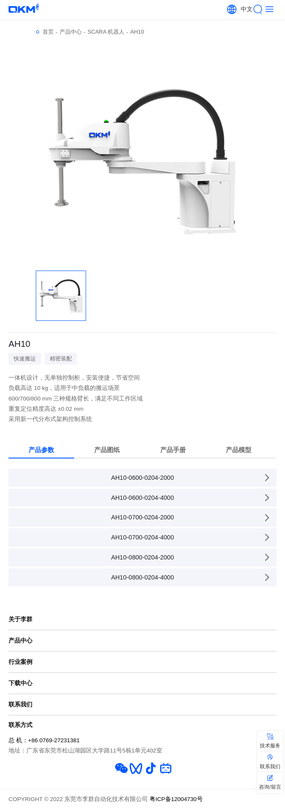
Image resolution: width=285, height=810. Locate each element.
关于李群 (20, 619)
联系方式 (20, 724)
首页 (50, 32)
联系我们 (20, 704)
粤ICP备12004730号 (176, 799)
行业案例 (20, 661)
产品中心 (73, 32)
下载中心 (20, 683)
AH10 (137, 32)
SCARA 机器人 (107, 32)
